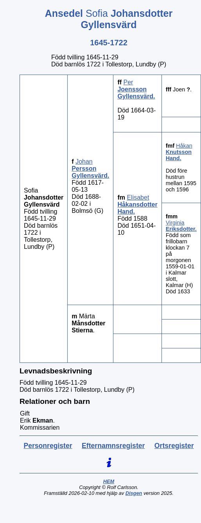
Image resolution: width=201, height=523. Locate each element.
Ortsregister (174, 446)
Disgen (134, 493)
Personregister (47, 446)
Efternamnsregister (113, 446)
